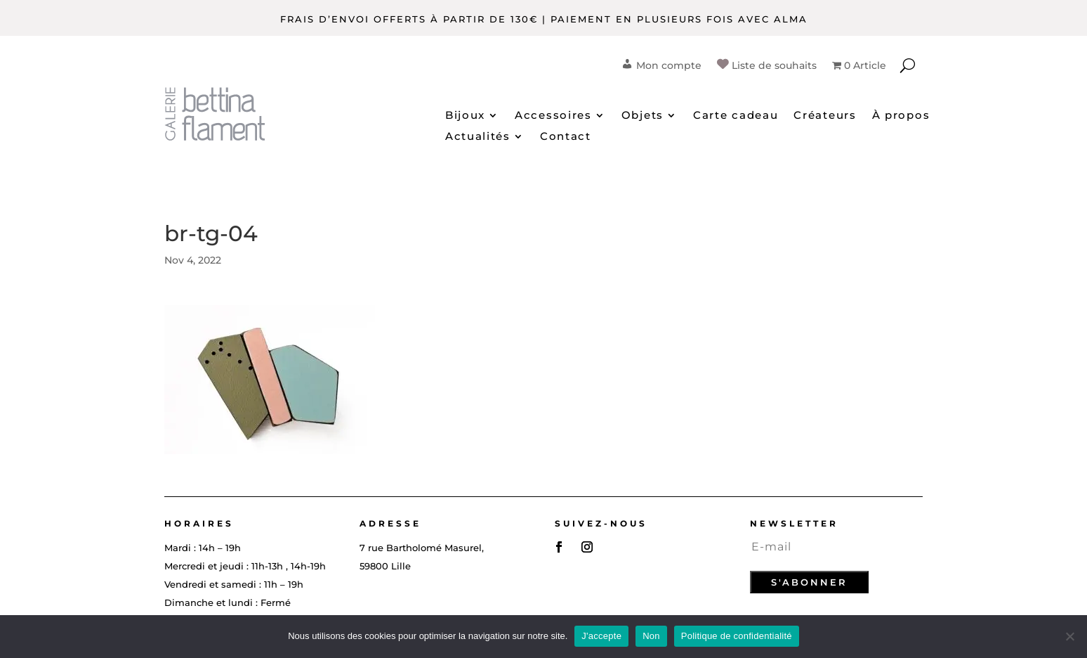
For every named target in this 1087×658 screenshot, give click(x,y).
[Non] (1069, 636)
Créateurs (824, 116)
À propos (901, 116)
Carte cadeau (735, 116)
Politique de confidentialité (736, 636)
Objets (642, 116)
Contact (565, 137)
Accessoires (553, 116)
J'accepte (601, 636)
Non (651, 636)
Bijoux (465, 116)
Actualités (477, 137)
